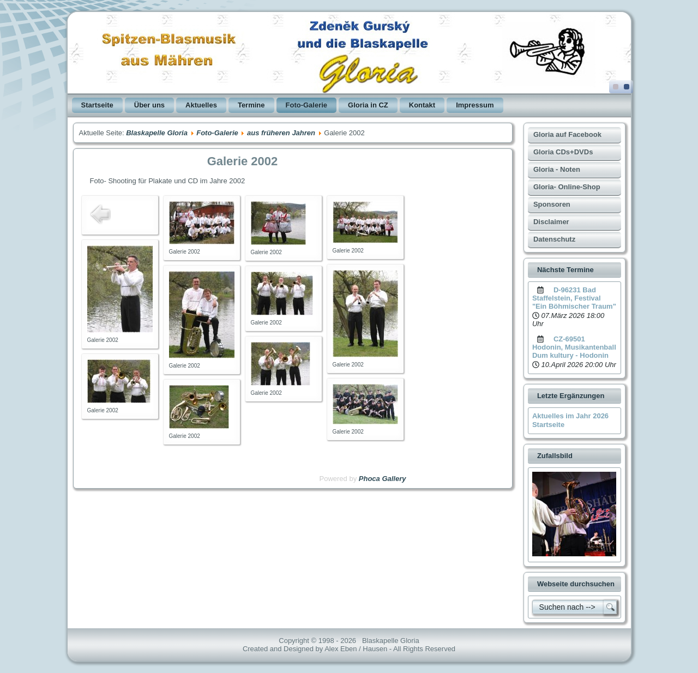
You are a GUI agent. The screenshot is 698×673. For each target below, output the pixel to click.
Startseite (97, 105)
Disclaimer (551, 222)
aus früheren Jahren (281, 133)
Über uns (149, 105)
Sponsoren (551, 204)
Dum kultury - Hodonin (570, 355)
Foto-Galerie (307, 105)
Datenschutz (554, 239)
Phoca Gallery (382, 478)
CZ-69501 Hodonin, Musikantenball (574, 343)
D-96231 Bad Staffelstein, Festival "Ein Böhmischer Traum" (574, 298)
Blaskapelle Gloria (157, 133)
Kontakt (422, 105)
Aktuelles (201, 105)
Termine (251, 105)
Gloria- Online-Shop (566, 187)
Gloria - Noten (556, 169)
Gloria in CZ (368, 105)
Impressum (475, 105)
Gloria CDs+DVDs (563, 152)
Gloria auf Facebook (567, 134)
